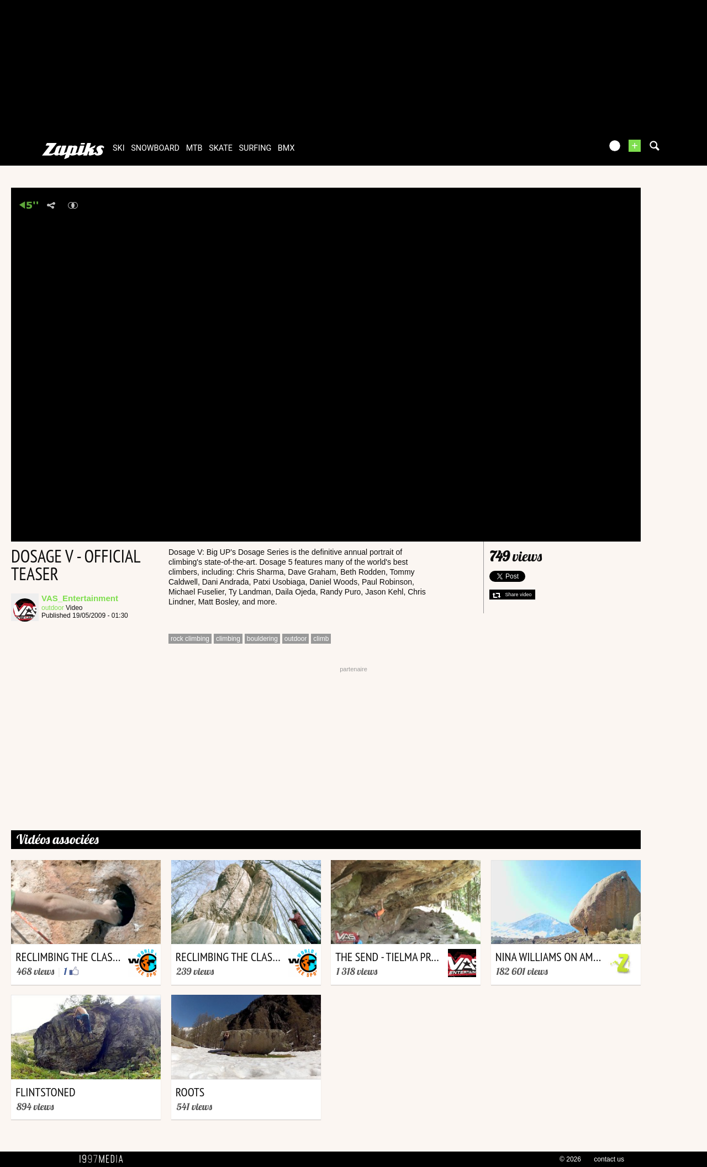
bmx (286, 148)
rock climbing (190, 639)
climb (321, 639)
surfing (255, 148)
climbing (228, 639)
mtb (194, 148)
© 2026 (570, 1159)
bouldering (262, 639)
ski (119, 148)
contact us (609, 1159)
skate (221, 148)
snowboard (155, 148)
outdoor (52, 608)
